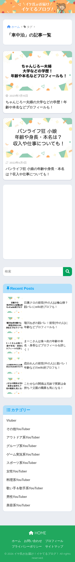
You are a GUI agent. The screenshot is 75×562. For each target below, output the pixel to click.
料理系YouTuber (18, 480)
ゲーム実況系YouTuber (23, 454)
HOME (37, 532)
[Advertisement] (37, 222)
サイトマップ (54, 546)
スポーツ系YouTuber (21, 462)
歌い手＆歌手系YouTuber (24, 488)
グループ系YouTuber (21, 446)
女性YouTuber (16, 471)
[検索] (67, 271)
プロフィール (54, 541)
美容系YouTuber (18, 505)
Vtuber (11, 420)
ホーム (16, 541)
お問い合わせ (33, 541)
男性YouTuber (16, 496)
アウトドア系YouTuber (23, 437)
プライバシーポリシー (27, 546)
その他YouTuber (18, 429)
